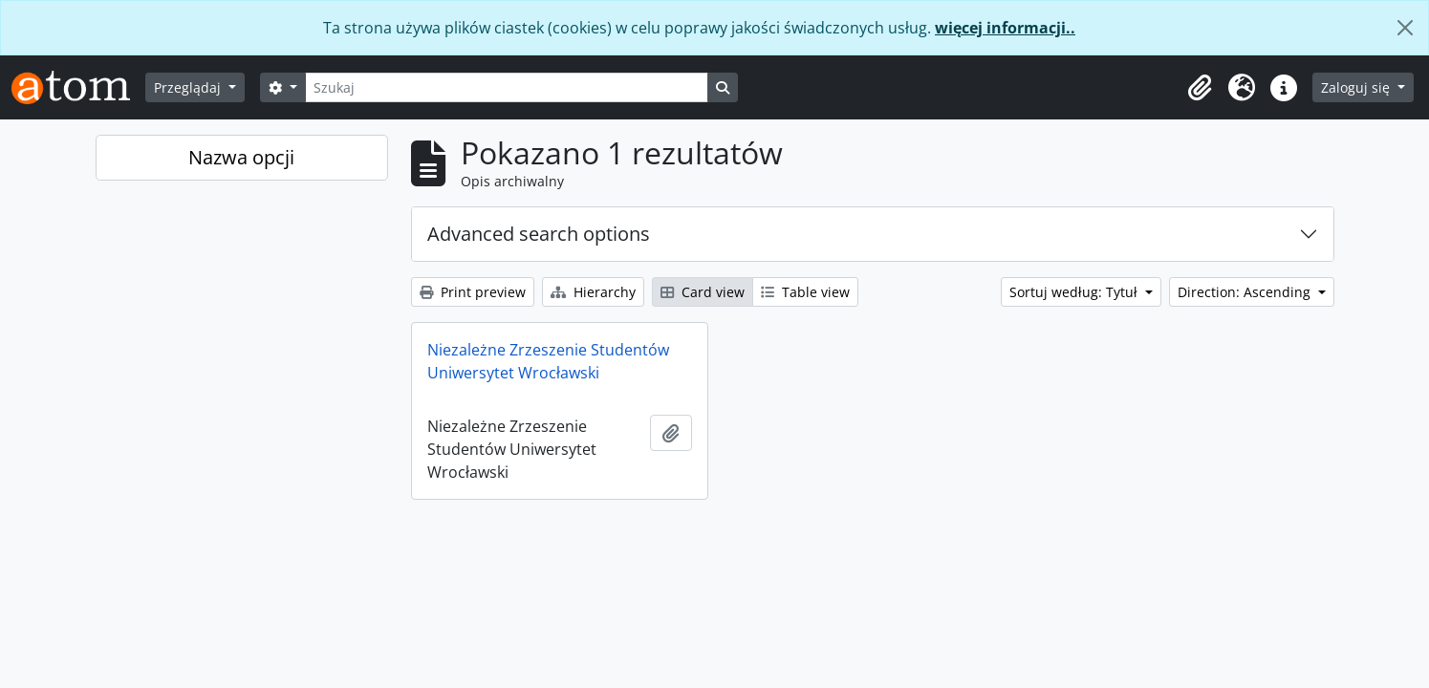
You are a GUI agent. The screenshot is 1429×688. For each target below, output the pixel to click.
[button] (1200, 88)
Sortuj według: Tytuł (1075, 292)
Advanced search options (538, 234)
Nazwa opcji (241, 157)
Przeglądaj (189, 87)
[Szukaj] (506, 87)
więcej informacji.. (1005, 27)
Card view (702, 292)
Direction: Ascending (1246, 292)
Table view (805, 292)
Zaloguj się (1357, 87)
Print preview (473, 292)
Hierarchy (593, 292)
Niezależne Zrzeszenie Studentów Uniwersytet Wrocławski (548, 361)
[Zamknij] (1405, 27)
